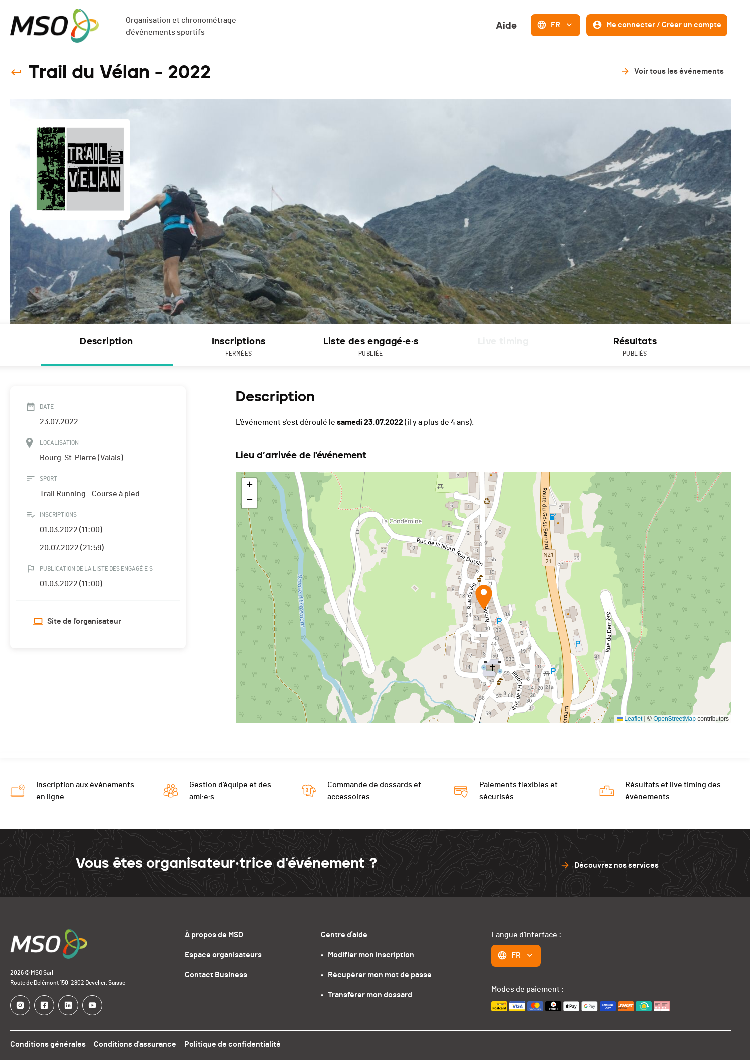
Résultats (635, 347)
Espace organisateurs (223, 955)
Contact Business (216, 975)
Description (106, 341)
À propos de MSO (214, 935)
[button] (483, 597)
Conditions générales (48, 1044)
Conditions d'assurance (135, 1044)
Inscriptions (239, 347)
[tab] (107, 345)
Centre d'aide (344, 935)
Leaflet (629, 718)
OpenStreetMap (674, 718)
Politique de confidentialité (232, 1044)
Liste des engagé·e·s (371, 347)
